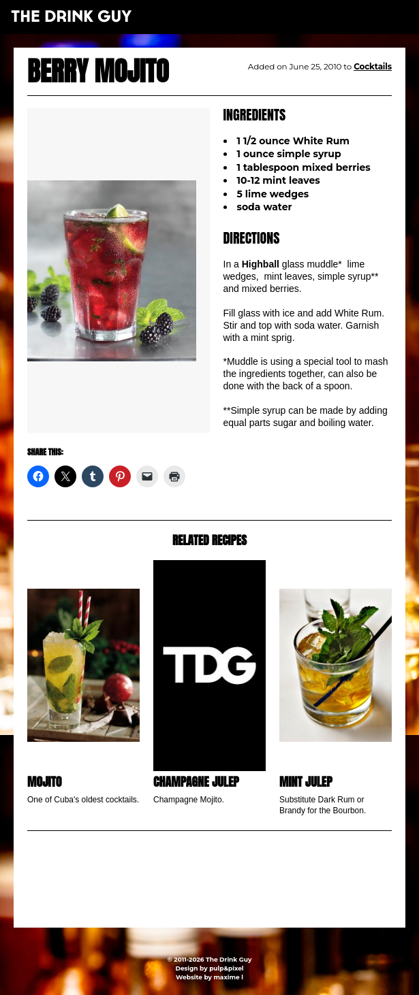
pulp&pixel (226, 968)
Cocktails (373, 66)
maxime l (228, 977)
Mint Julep (305, 781)
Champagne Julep (196, 781)
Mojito (44, 781)
